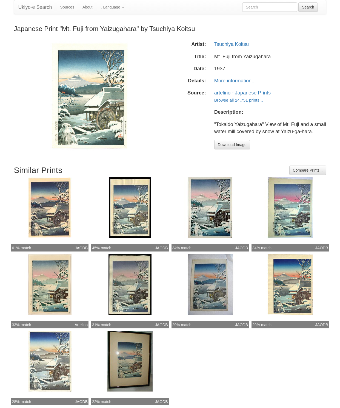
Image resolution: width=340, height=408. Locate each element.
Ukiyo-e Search (35, 7)
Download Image (232, 144)
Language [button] (112, 7)
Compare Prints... (308, 170)
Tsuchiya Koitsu (231, 44)
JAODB (81, 248)
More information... (235, 80)
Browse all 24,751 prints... (238, 100)
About (87, 7)
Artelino (81, 325)
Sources (67, 7)
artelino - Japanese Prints (242, 93)
